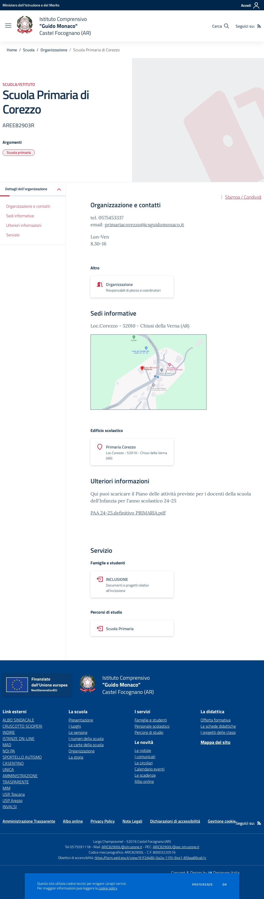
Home (12, 50)
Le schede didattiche (218, 726)
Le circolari (144, 763)
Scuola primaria (19, 152)
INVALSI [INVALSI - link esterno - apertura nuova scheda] (10, 807)
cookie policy (107, 888)
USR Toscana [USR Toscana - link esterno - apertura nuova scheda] (14, 794)
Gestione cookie (222, 821)
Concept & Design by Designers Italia (205, 873)
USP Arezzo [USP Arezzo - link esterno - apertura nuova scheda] (12, 800)
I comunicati (145, 756)
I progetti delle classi (218, 732)
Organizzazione (53, 50)
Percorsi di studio (149, 732)
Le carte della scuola (86, 745)
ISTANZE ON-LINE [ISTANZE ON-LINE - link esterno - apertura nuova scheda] (19, 738)
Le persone (78, 732)
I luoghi (75, 726)
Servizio (12, 235)
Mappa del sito (215, 742)
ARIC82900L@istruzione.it (122, 846)
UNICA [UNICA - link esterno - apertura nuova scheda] (8, 769)
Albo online (144, 781)
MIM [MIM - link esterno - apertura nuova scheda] (6, 788)
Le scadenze (145, 775)
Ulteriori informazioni (24, 225)
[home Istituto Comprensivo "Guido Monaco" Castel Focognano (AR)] (53, 25)
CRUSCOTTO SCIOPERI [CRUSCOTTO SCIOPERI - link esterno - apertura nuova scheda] (22, 726)
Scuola (29, 50)
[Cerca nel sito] (220, 26)
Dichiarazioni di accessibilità (175, 821)
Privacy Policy (102, 821)
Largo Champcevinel (108, 841)
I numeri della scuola (86, 738)
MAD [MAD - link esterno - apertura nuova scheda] (7, 745)
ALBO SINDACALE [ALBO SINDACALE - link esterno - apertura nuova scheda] (18, 720)
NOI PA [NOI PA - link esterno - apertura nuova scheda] (9, 751)
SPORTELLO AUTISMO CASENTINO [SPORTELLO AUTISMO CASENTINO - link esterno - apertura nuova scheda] (22, 760)
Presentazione (81, 720)
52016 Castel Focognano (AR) (148, 841)
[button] (33, 189)
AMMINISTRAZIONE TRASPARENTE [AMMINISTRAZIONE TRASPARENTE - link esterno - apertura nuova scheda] (20, 779)
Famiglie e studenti (151, 720)
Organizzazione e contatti (28, 206)
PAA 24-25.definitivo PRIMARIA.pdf (128, 513)
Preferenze (202, 884)
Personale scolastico (152, 726)
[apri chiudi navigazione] (8, 26)
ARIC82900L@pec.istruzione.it (176, 846)
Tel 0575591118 (77, 846)
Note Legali (132, 821)
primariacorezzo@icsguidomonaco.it (144, 225)
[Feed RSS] (259, 26)
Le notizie (143, 750)
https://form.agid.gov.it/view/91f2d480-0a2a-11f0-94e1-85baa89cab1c (150, 857)
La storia (76, 757)
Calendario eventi (149, 769)
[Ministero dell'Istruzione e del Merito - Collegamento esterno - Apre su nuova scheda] (31, 5)
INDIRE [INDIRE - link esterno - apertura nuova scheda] (9, 732)
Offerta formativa (215, 720)
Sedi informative (20, 216)
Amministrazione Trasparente (29, 821)
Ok (224, 884)
